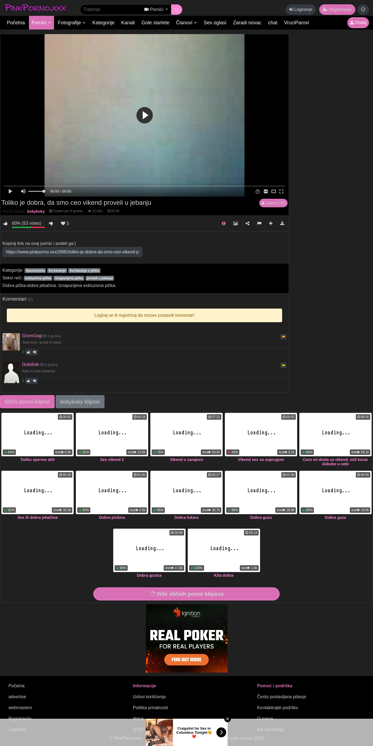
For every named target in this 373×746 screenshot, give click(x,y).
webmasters (20, 707)
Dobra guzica (149, 575)
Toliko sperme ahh (37, 459)
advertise (17, 696)
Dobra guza (260, 517)
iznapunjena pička (69, 278)
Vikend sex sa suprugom (261, 459)
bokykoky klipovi (80, 402)
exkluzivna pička (38, 278)
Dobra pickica (112, 517)
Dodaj (358, 22)
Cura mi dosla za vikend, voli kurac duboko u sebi (335, 461)
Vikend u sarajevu (186, 459)
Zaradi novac (247, 22)
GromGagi (32, 335)
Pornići (41, 22)
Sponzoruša (35, 271)
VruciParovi (296, 22)
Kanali (128, 22)
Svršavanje (56, 271)
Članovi (186, 22)
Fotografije (72, 22)
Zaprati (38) (273, 203)
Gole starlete (155, 22)
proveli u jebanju (100, 278)
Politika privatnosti (150, 707)
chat (272, 22)
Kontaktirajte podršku (277, 707)
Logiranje (300, 9)
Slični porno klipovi (27, 402)
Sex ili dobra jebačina (37, 517)
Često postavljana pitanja (281, 696)
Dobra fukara (186, 517)
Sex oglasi (215, 22)
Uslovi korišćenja (149, 696)
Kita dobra (223, 575)
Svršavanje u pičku (84, 271)
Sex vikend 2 (112, 459)
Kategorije (103, 22)
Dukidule (30, 364)
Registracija (337, 9)
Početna (16, 22)
